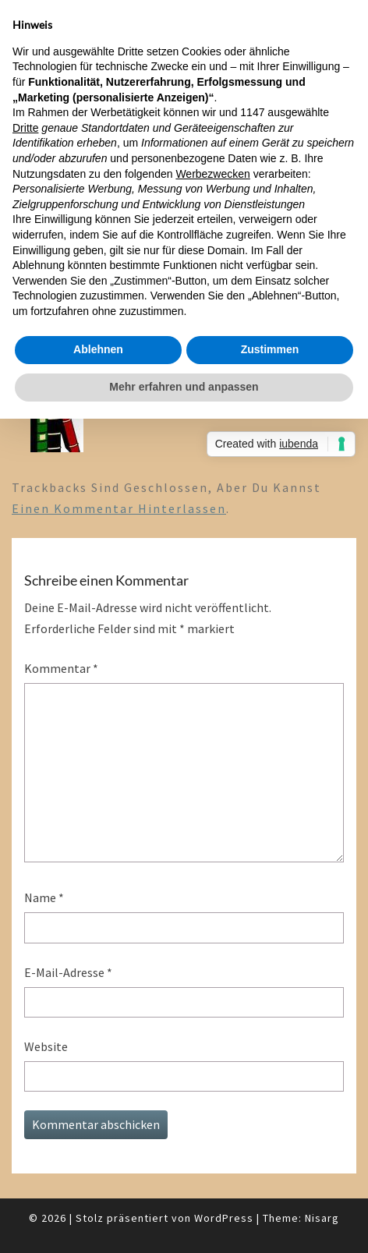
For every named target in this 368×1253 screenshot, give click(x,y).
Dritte (25, 128)
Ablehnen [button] (98, 349)
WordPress (223, 1218)
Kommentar (61, 668)
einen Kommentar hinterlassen (119, 508)
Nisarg (322, 1218)
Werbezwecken (212, 174)
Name (44, 897)
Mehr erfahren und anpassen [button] (183, 387)
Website (46, 1046)
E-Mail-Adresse (68, 972)
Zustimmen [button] (270, 349)
